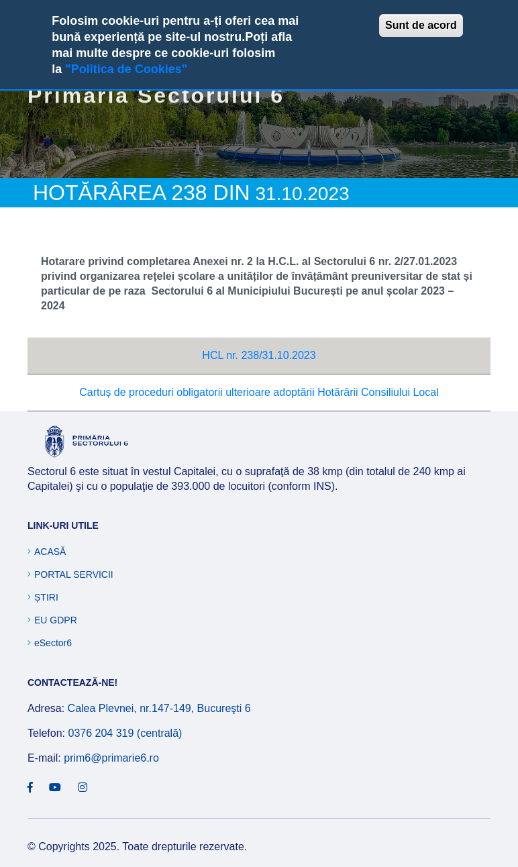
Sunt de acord (421, 25)
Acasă (50, 551)
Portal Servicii (73, 574)
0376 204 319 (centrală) (125, 733)
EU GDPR (55, 620)
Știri (46, 597)
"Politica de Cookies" (126, 69)
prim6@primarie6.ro (111, 758)
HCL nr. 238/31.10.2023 (258, 355)
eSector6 (53, 643)
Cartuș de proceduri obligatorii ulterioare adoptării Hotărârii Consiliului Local (258, 392)
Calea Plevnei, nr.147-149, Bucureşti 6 (159, 708)
